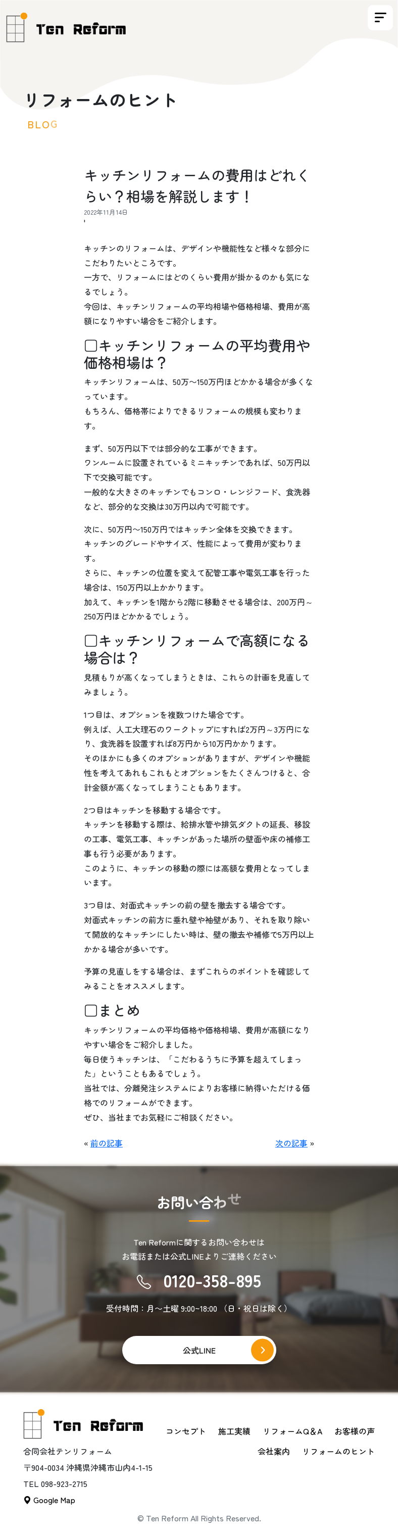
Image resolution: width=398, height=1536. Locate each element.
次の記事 (291, 1143)
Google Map (49, 1500)
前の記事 (106, 1143)
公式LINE (199, 1350)
